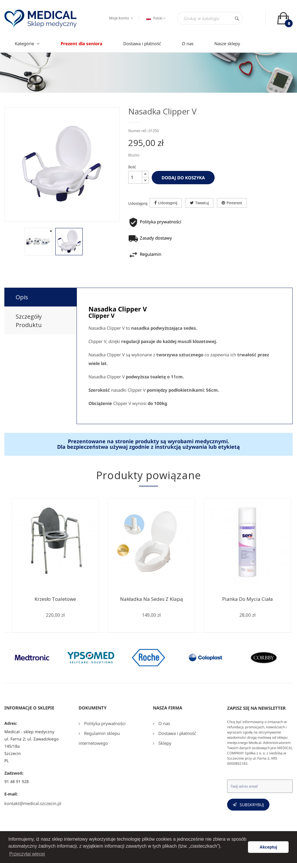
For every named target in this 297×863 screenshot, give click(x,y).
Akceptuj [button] (268, 847)
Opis (22, 297)
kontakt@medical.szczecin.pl (32, 803)
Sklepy (164, 743)
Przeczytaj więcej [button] (27, 853)
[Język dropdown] (155, 18)
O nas (163, 723)
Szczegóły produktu (29, 321)
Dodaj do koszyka (183, 177)
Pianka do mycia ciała (247, 599)
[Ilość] (135, 177)
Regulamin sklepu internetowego (99, 738)
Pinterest (234, 202)
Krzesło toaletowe (55, 599)
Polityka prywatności (104, 723)
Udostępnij (167, 202)
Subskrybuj (252, 804)
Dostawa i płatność (176, 733)
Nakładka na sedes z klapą (151, 599)
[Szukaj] (210, 18)
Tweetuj (202, 202)
